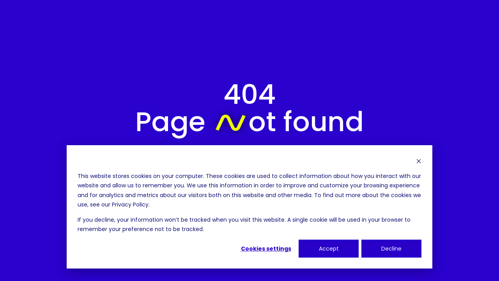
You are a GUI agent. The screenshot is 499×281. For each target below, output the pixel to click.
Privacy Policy (130, 204)
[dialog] (249, 207)
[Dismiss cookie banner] (418, 161)
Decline (391, 249)
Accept (329, 249)
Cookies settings (266, 249)
